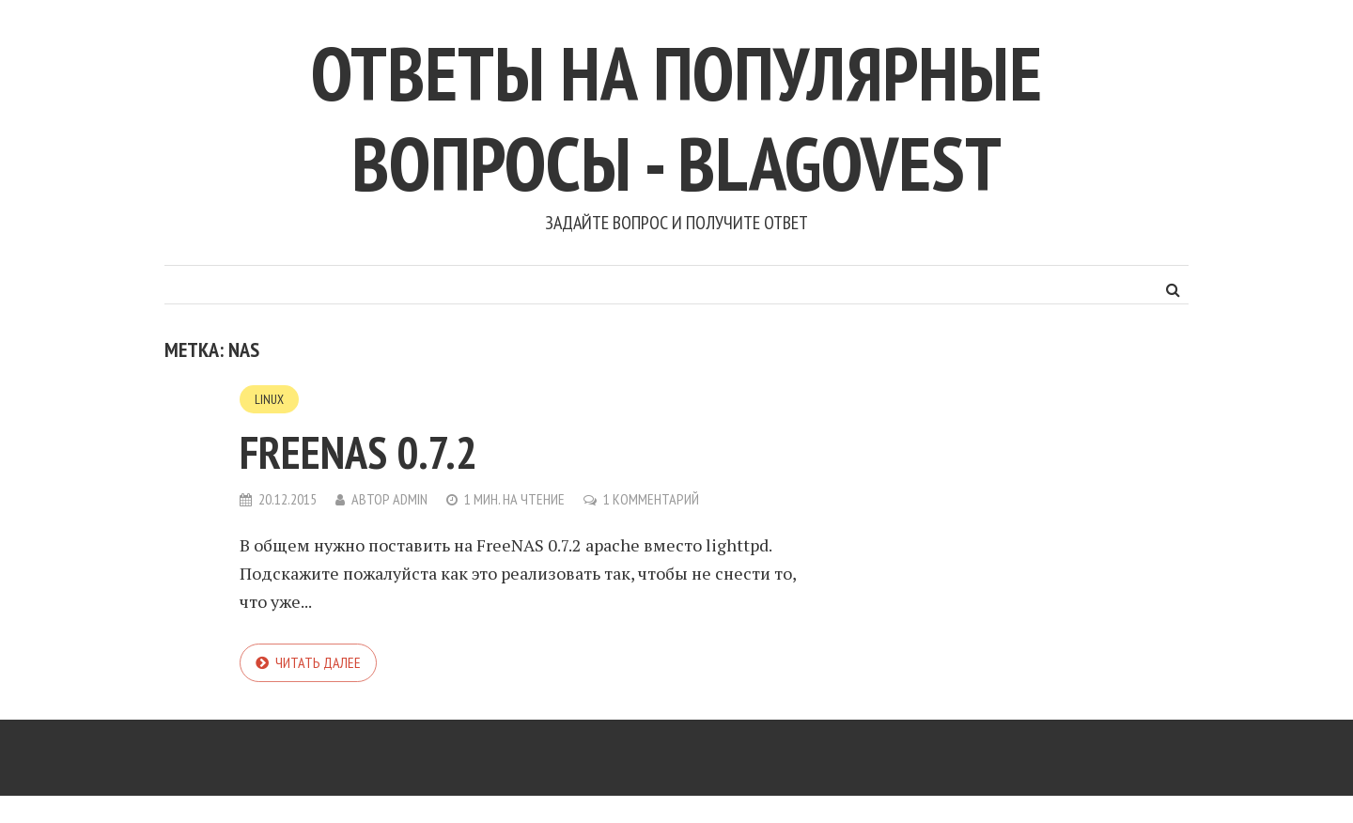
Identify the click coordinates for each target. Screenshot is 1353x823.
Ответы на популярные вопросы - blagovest (676, 117)
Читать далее (318, 662)
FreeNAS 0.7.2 (358, 452)
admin (410, 498)
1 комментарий (651, 498)
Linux (269, 399)
